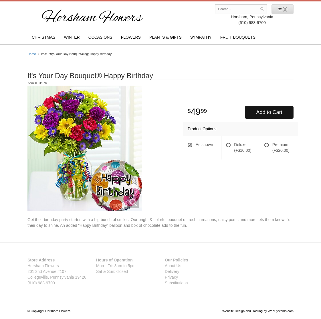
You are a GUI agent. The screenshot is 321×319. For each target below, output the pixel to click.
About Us (173, 265)
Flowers (131, 37)
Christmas (43, 37)
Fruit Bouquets (237, 37)
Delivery (172, 271)
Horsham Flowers (92, 18)
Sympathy (201, 37)
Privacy (171, 277)
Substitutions (176, 283)
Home (31, 54)
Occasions (100, 37)
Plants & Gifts (165, 37)
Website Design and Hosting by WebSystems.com (258, 311)
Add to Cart (269, 112)
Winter (72, 37)
